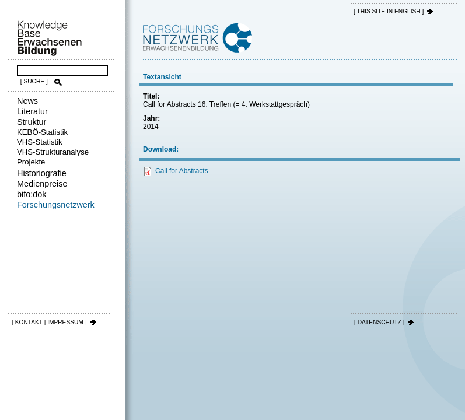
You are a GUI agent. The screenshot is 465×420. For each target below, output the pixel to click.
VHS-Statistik (39, 142)
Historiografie (42, 173)
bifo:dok (31, 194)
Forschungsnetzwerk (56, 204)
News (27, 101)
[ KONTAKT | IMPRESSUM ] (49, 322)
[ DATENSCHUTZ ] (379, 322)
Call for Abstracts (181, 171)
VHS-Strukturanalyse (53, 152)
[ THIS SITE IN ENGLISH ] (389, 11)
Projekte (31, 162)
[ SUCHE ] (34, 81)
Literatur (32, 111)
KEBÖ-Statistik (42, 132)
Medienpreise (42, 183)
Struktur (31, 122)
